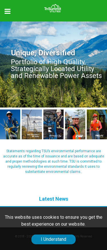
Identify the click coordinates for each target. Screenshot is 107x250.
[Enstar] (75, 124)
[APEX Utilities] (10, 124)
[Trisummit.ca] (53, 6)
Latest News (53, 199)
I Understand (53, 239)
